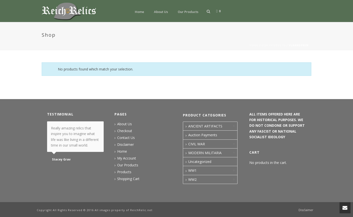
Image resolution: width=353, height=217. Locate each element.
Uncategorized (199, 161)
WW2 (192, 179)
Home (139, 12)
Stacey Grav (61, 159)
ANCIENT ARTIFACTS (205, 126)
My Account (126, 158)
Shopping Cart (128, 179)
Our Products (188, 12)
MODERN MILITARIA (205, 152)
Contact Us (126, 138)
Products (124, 172)
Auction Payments (202, 135)
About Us (161, 12)
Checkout (124, 131)
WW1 (192, 170)
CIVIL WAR (196, 144)
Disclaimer (125, 144)
